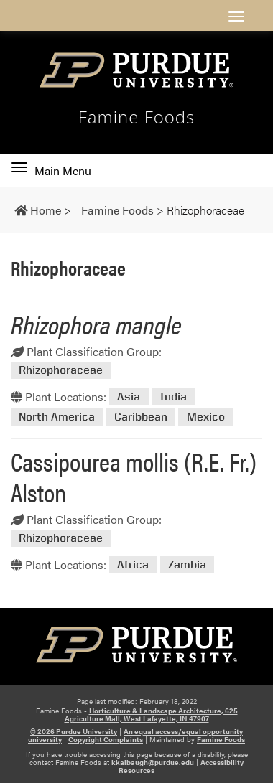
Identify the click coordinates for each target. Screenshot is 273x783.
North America (57, 416)
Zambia (187, 565)
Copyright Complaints (105, 739)
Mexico (206, 416)
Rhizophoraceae (61, 370)
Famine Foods (136, 117)
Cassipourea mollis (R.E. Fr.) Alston (133, 476)
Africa (133, 565)
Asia (128, 397)
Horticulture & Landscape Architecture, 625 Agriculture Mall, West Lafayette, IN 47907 (151, 714)
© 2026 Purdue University (73, 731)
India (173, 397)
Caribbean (140, 416)
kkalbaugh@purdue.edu (152, 762)
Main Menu (51, 170)
